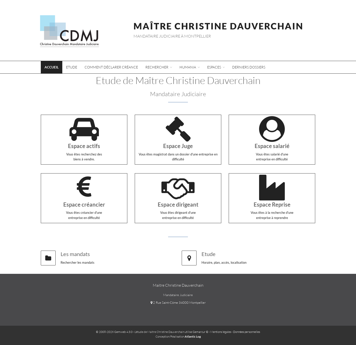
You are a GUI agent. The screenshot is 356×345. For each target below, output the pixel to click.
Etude (71, 67)
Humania (189, 67)
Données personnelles (246, 332)
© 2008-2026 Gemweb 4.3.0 (114, 332)
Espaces (216, 67)
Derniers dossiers (248, 67)
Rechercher (158, 67)
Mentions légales (220, 332)
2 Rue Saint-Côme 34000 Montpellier (178, 302)
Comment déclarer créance (111, 67)
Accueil (51, 67)
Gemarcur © (200, 332)
